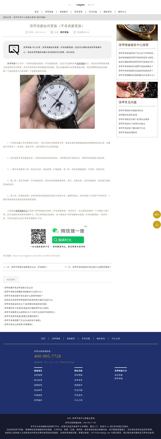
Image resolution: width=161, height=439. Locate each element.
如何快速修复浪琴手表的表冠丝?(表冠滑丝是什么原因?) (137, 57)
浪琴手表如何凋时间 (128, 132)
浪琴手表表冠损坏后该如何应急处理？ (136, 71)
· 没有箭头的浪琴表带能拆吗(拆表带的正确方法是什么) (28, 300)
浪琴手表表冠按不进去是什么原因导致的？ (92, 267)
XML (69, 418)
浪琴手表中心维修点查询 (24, 17)
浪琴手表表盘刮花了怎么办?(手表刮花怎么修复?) (137, 53)
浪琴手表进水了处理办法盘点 (132, 124)
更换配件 (64, 12)
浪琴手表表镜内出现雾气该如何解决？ (136, 66)
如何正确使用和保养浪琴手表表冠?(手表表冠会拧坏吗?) (137, 62)
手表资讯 (78, 395)
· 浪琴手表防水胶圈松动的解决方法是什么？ (23, 292)
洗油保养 (38, 390)
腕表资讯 (108, 12)
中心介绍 (116, 339)
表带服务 (38, 400)
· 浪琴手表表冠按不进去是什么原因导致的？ (23, 296)
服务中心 (122, 12)
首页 (37, 12)
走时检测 (38, 375)
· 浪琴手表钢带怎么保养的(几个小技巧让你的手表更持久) (29, 312)
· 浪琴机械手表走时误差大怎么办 (18, 288)
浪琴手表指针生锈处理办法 (131, 110)
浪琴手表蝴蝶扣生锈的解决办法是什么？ (137, 75)
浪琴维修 (49, 12)
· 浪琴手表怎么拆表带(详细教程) (18, 324)
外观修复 (38, 395)
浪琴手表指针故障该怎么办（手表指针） (29, 267)
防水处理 (38, 380)
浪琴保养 (78, 12)
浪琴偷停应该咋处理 (128, 115)
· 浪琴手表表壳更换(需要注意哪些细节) (21, 316)
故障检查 (38, 385)
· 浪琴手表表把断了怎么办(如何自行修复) (22, 320)
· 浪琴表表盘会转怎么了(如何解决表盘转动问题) (25, 304)
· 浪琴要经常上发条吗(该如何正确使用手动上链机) (26, 308)
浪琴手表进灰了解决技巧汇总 (132, 128)
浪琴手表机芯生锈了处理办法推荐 (134, 119)
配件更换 (41, 17)
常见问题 (93, 12)
